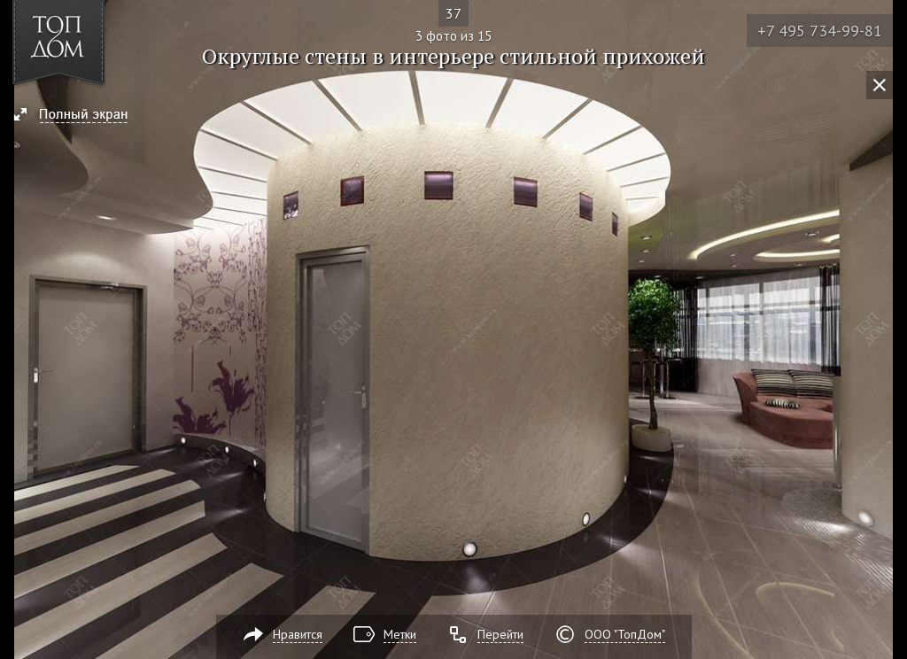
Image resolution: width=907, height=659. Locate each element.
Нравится (297, 634)
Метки (400, 634)
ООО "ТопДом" (625, 634)
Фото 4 (887, 329)
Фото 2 (19, 329)
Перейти (500, 634)
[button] (78, 116)
